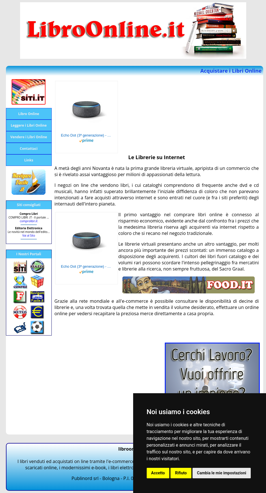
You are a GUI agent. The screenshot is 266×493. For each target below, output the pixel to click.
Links (28, 160)
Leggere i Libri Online (29, 125)
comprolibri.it (29, 221)
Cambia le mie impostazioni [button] (221, 473)
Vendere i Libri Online (28, 137)
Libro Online (28, 113)
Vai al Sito (28, 235)
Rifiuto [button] (181, 473)
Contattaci (29, 148)
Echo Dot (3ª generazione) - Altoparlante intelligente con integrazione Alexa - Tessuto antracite (86, 135)
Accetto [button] (158, 473)
